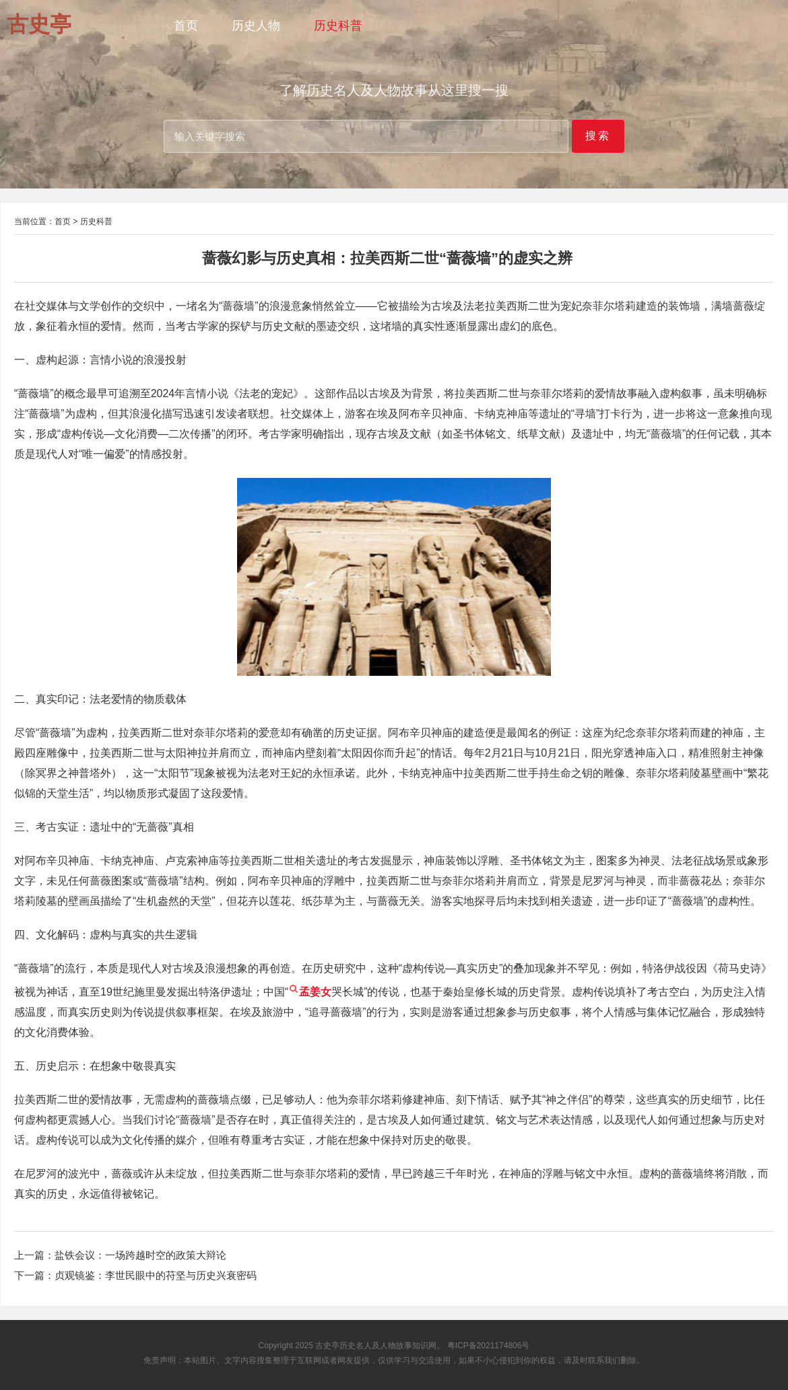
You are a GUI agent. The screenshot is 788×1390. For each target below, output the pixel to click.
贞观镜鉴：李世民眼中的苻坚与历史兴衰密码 (156, 1275)
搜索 (598, 135)
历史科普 (338, 25)
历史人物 (256, 25)
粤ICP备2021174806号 (488, 1345)
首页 (186, 25)
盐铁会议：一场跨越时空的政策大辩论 (140, 1255)
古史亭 (327, 1345)
